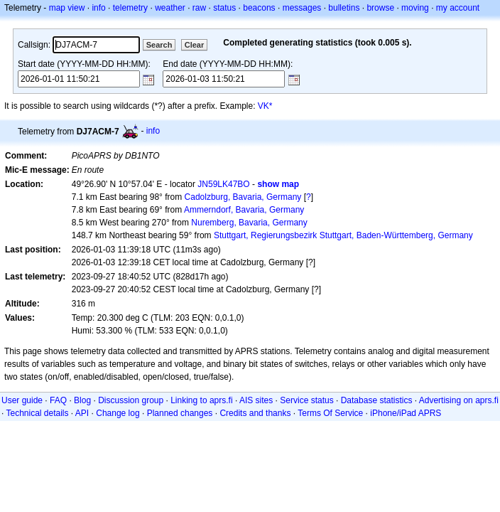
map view (67, 8)
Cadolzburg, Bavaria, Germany (243, 197)
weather (170, 8)
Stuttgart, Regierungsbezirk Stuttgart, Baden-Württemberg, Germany (343, 235)
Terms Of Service (330, 413)
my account (457, 8)
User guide (22, 400)
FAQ (58, 400)
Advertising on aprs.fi (459, 400)
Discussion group (130, 400)
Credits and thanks (254, 413)
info (98, 8)
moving (415, 8)
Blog (82, 400)
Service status (306, 400)
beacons (259, 8)
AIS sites (256, 400)
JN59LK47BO (223, 184)
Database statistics (377, 400)
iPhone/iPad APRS (405, 413)
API (82, 413)
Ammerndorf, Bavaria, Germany (244, 210)
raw (199, 8)
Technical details (37, 413)
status (224, 8)
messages (302, 8)
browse (380, 8)
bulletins (343, 8)
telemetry (130, 8)
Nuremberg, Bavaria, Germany (249, 223)
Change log (117, 413)
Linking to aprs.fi (201, 400)
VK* (265, 106)
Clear (195, 45)
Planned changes (180, 413)
